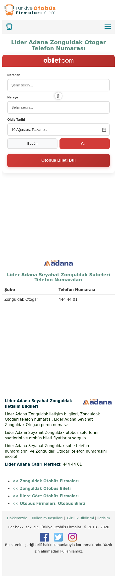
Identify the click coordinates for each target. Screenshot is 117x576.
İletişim (103, 518)
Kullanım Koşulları (47, 518)
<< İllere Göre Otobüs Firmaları (45, 496)
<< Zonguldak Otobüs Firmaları (45, 481)
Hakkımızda (17, 518)
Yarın (85, 143)
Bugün (32, 143)
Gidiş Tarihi (16, 119)
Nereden (13, 75)
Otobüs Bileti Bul (58, 160)
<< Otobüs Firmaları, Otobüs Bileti (48, 503)
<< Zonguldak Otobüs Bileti (41, 488)
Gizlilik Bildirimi (80, 518)
